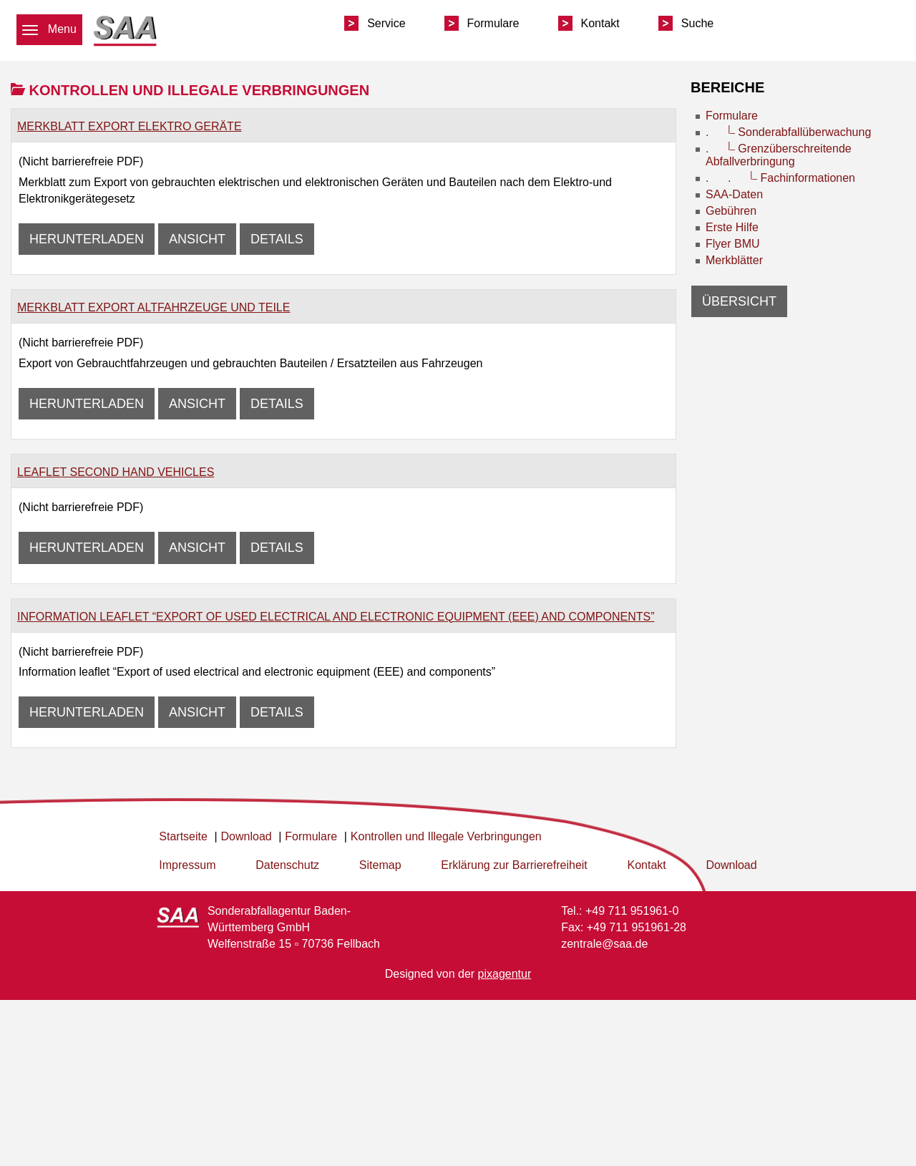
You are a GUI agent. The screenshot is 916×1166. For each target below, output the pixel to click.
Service (386, 23)
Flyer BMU (733, 244)
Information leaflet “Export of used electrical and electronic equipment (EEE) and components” (336, 617)
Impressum (187, 865)
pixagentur (505, 974)
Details (276, 239)
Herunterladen (86, 239)
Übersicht (739, 301)
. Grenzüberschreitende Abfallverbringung (779, 154)
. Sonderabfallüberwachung (788, 132)
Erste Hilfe (732, 227)
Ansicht (197, 239)
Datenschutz (287, 865)
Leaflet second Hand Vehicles (115, 472)
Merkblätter (734, 260)
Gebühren (731, 211)
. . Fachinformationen (780, 178)
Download (731, 865)
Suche (697, 23)
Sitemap (380, 865)
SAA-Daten (734, 194)
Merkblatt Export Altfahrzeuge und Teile (153, 307)
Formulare (493, 23)
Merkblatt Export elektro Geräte (129, 126)
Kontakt (600, 23)
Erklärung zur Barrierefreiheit (514, 865)
